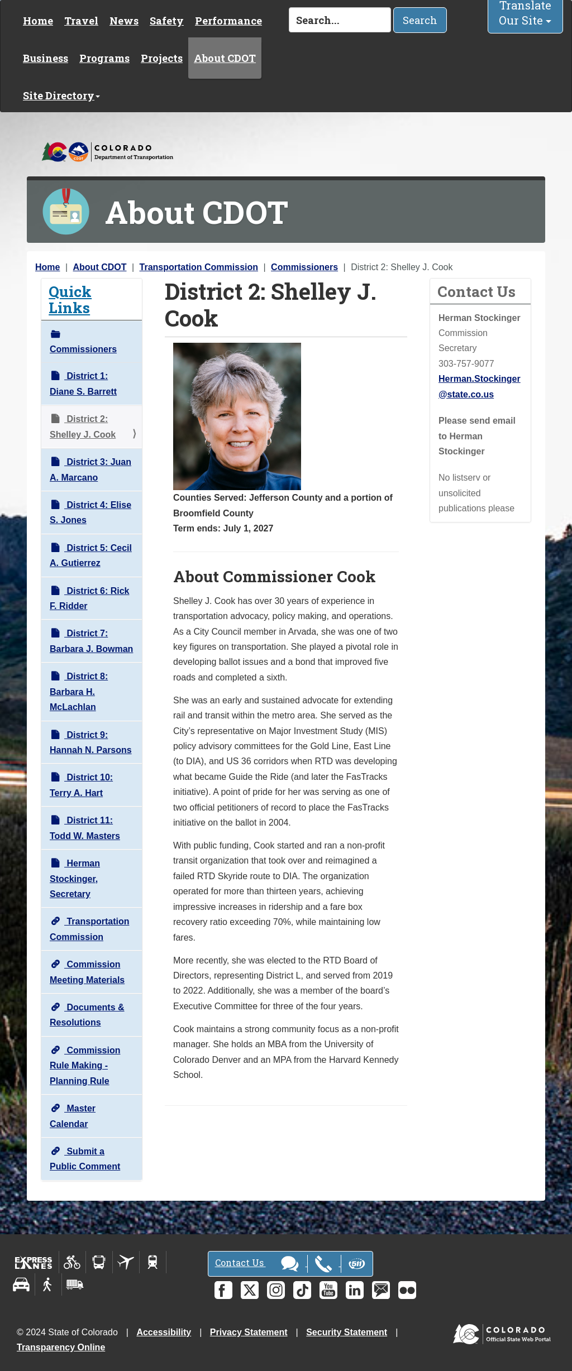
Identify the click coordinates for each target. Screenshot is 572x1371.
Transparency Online (61, 1347)
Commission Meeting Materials (87, 972)
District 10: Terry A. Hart (81, 785)
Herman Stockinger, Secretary (75, 879)
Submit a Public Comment (85, 1159)
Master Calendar (73, 1116)
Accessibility (163, 1332)
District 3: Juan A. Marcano (90, 469)
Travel (81, 20)
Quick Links (70, 299)
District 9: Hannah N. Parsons (91, 742)
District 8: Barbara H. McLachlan (79, 692)
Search (420, 20)
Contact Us (290, 1264)
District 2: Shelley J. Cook (83, 426)
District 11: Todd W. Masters (85, 828)
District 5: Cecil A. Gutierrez (91, 555)
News (124, 20)
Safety (167, 20)
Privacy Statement (249, 1332)
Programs (104, 58)
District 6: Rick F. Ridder (89, 598)
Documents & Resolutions (87, 1015)
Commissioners (304, 267)
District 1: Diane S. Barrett (83, 383)
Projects (162, 58)
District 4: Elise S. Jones (90, 512)
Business (45, 58)
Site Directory (61, 95)
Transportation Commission (199, 267)
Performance (228, 20)
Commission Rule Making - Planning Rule (85, 1066)
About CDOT (225, 58)
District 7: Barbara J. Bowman (91, 641)
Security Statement (346, 1332)
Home (38, 20)
